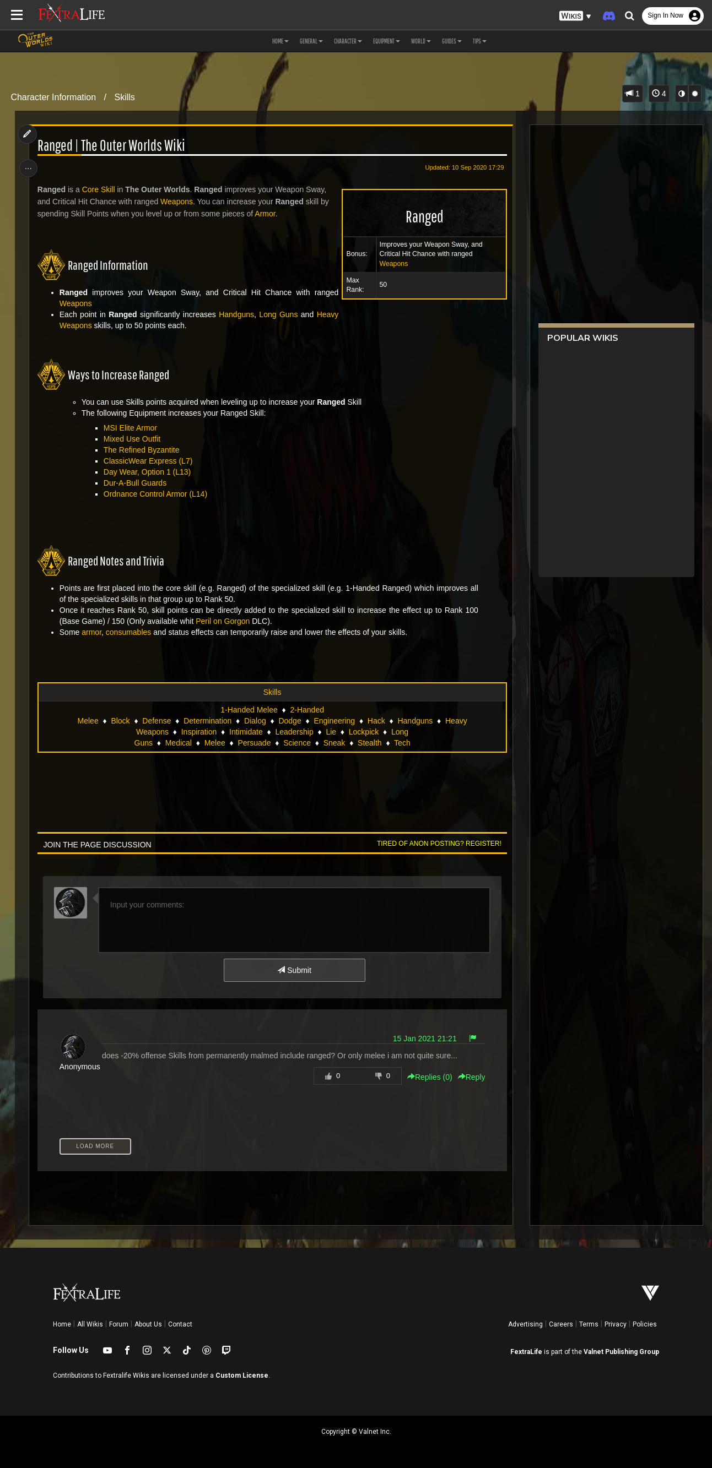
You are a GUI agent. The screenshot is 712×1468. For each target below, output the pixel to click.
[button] (575, 16)
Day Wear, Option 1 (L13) (148, 471)
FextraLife (526, 1352)
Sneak (334, 742)
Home (62, 1324)
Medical (178, 742)
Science (297, 742)
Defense (156, 720)
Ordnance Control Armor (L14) (156, 494)
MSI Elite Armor (131, 427)
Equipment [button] (386, 41)
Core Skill (99, 189)
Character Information (53, 97)
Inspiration (199, 731)
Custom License (241, 1375)
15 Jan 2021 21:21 (423, 1038)
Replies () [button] (427, 1077)
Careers (561, 1324)
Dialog (255, 720)
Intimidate (245, 731)
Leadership (294, 731)
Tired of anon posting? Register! (437, 843)
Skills (124, 97)
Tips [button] (480, 41)
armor (93, 632)
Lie (331, 731)
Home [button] (280, 41)
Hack (376, 720)
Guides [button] (452, 41)
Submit (294, 970)
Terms (588, 1324)
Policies (645, 1324)
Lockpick (363, 731)
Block (120, 720)
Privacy (616, 1324)
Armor (266, 213)
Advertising (525, 1324)
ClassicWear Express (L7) (149, 460)
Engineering (334, 720)
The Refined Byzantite (143, 449)
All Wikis (90, 1324)
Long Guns (277, 314)
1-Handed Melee (249, 709)
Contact (180, 1324)
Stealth (369, 742)
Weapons (391, 264)
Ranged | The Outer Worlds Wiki (112, 145)
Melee (214, 742)
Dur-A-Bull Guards (136, 483)
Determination (207, 720)
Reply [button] (469, 1077)
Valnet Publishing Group (621, 1352)
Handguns (235, 314)
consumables (130, 632)
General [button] (311, 41)
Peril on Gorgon (224, 621)
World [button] (421, 41)
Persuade (254, 742)
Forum (118, 1324)
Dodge (289, 720)
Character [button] (348, 41)
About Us (148, 1324)
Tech (401, 742)
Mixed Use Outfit (133, 438)
